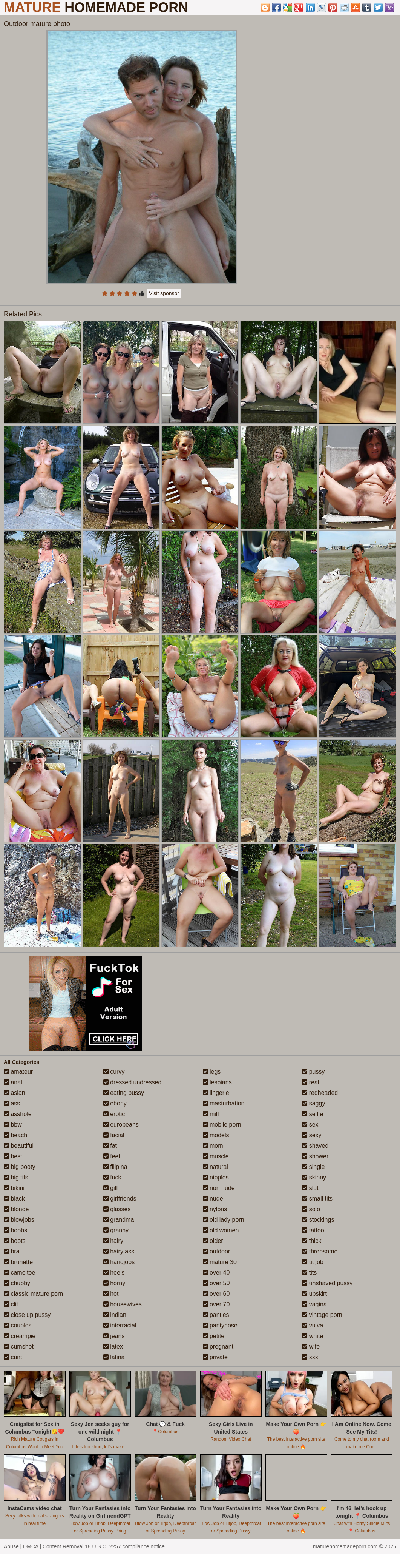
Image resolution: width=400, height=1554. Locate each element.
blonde (16, 1209)
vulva (312, 1325)
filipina (115, 1167)
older (213, 1241)
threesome (319, 1251)
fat (110, 1145)
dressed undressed (132, 1082)
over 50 (216, 1283)
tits (309, 1272)
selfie (312, 1114)
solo (311, 1209)
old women (221, 1230)
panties (216, 1315)
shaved (315, 1145)
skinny (314, 1177)
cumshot (19, 1346)
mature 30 (220, 1262)
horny (114, 1283)
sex (310, 1124)
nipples (216, 1177)
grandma (118, 1219)
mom (213, 1145)
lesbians (217, 1082)
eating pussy (123, 1093)
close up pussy (27, 1315)
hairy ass (118, 1251)
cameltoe (19, 1272)
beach (15, 1135)
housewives (122, 1304)
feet (111, 1156)
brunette (18, 1262)
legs (212, 1071)
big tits (16, 1177)
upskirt (314, 1293)
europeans (121, 1124)
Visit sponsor (164, 293)
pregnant (218, 1346)
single (313, 1167)
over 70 (216, 1304)
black (14, 1198)
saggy (313, 1103)
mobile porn (222, 1124)
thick (311, 1241)
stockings (318, 1219)
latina (114, 1357)
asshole (18, 1114)
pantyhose (220, 1325)
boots (15, 1241)
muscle (216, 1156)
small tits (317, 1198)
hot (111, 1293)
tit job (312, 1262)
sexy (311, 1135)
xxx (310, 1357)
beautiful (19, 1145)
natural (215, 1167)
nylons (215, 1209)
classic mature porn (33, 1293)
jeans (114, 1336)
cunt (13, 1357)
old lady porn (223, 1219)
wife (311, 1346)
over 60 (216, 1293)
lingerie (216, 1093)
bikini (14, 1188)
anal (13, 1082)
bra (12, 1251)
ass (12, 1103)
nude (213, 1198)
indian (114, 1315)
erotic (114, 1114)
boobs (15, 1230)
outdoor (216, 1251)
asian (14, 1093)
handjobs (119, 1262)
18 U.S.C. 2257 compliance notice (125, 1546)
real (310, 1082)
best (13, 1156)
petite (214, 1336)
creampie (19, 1336)
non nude (219, 1188)
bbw (13, 1124)
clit (11, 1304)
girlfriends (119, 1198)
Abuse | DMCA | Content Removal (43, 1546)
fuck (112, 1177)
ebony (115, 1103)
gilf (110, 1188)
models (216, 1135)
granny (116, 1230)
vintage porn (322, 1315)
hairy (113, 1241)
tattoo (313, 1230)
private (215, 1357)
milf (211, 1114)
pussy (313, 1071)
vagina (314, 1304)
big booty (19, 1167)
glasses (117, 1209)
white (312, 1336)
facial (113, 1135)
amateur (18, 1071)
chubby (17, 1283)
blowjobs (19, 1219)
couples (18, 1325)
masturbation (224, 1103)
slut (310, 1188)
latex (113, 1346)
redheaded (320, 1093)
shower (315, 1156)
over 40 (216, 1272)
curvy (114, 1071)
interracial (119, 1325)
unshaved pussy (327, 1283)
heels (114, 1272)
